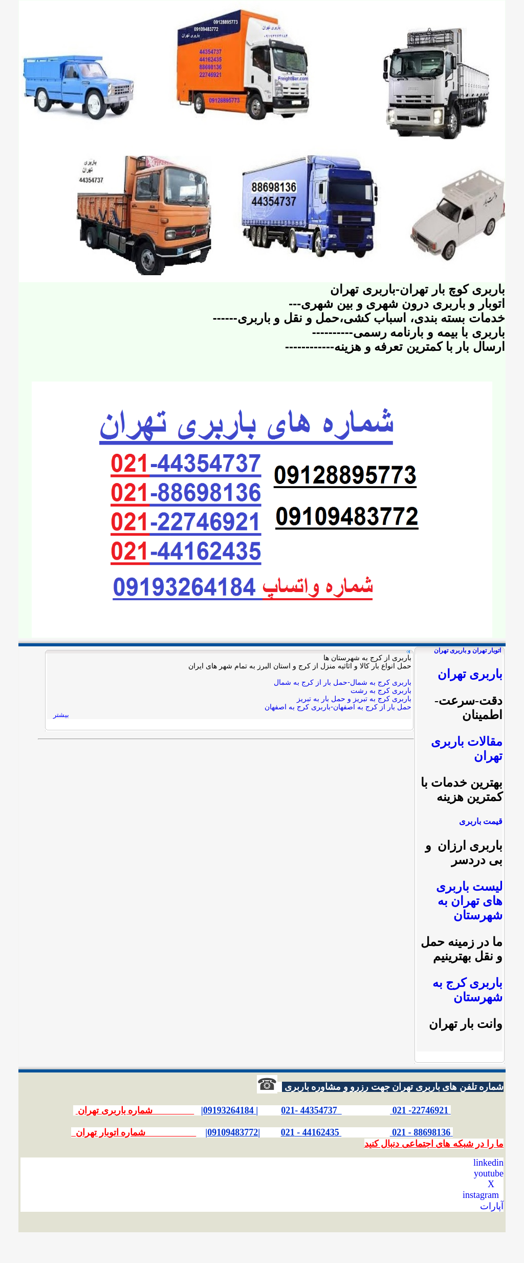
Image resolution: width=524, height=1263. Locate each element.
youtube (489, 1173)
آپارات (492, 1206)
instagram (481, 1195)
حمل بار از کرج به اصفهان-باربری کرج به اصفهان (338, 707)
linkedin (488, 1162)
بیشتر (61, 715)
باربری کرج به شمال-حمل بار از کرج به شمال (342, 682)
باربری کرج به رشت (381, 690)
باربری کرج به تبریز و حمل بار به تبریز (354, 698)
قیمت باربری (481, 821)
